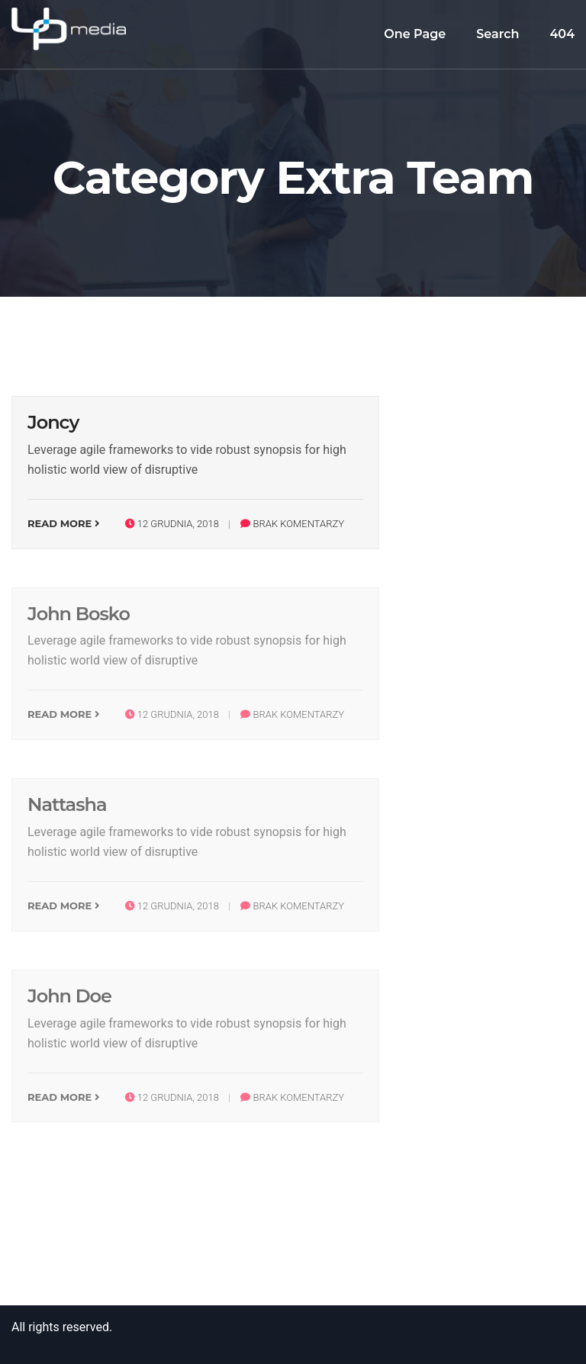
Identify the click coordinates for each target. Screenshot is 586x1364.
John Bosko (78, 614)
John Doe (69, 996)
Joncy (53, 422)
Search (497, 34)
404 (562, 34)
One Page (415, 34)
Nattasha (67, 804)
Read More (63, 523)
